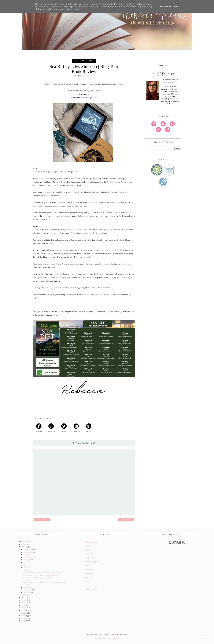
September (29, 557)
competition (90, 558)
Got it (177, 7)
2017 (24, 610)
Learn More (165, 7)
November (28, 552)
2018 (24, 608)
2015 (24, 616)
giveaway (89, 573)
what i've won (91, 589)
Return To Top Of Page (107, 638)
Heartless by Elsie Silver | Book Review (40, 575)
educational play (92, 562)
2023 (24, 595)
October (27, 555)
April (26, 570)
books (87, 550)
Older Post (126, 520)
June (26, 565)
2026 (24, 542)
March (27, 587)
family (87, 566)
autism (88, 546)
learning (88, 577)
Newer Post (42, 520)
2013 (24, 621)
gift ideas (89, 569)
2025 (24, 544)
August (27, 560)
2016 (24, 613)
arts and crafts (91, 542)
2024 (24, 547)
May (26, 567)
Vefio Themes (121, 635)
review (88, 581)
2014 (24, 618)
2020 (24, 603)
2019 (24, 605)
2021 (24, 600)
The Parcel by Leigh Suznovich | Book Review (43, 573)
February (28, 590)
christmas (89, 554)
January (28, 592)
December (28, 549)
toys (86, 585)
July (26, 562)
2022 (24, 598)
